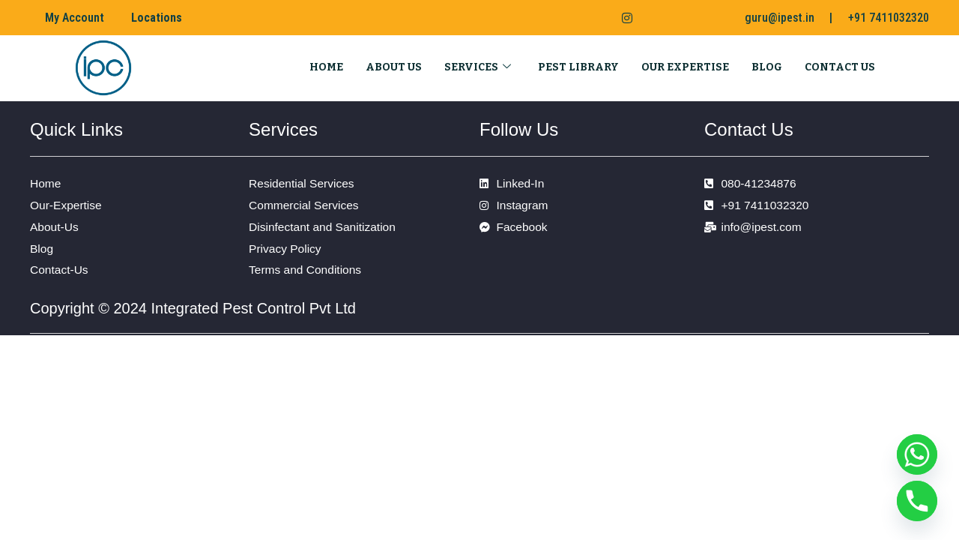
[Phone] (917, 501)
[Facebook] (560, 18)
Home (326, 66)
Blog (766, 66)
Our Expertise (685, 66)
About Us (394, 66)
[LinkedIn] (590, 18)
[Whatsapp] (917, 454)
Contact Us (840, 66)
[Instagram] (621, 18)
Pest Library (578, 66)
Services (477, 66)
